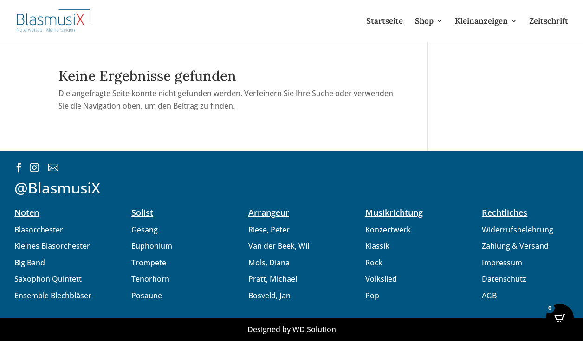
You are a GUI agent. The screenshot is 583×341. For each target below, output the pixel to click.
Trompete (148, 262)
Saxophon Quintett (48, 279)
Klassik (377, 246)
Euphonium (151, 246)
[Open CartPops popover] (560, 318)
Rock (373, 262)
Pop (372, 295)
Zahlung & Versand (515, 246)
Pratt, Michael (272, 279)
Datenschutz (504, 279)
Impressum (502, 262)
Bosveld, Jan (269, 295)
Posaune (146, 295)
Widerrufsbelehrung (517, 230)
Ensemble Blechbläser (52, 295)
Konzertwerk (388, 230)
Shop (424, 22)
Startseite (384, 22)
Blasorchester (38, 230)
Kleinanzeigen (481, 22)
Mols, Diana (269, 262)
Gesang (144, 230)
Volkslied (381, 279)
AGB (489, 295)
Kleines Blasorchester (52, 246)
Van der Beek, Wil (278, 246)
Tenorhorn (150, 279)
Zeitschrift (548, 22)
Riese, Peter (269, 230)
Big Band (29, 262)
